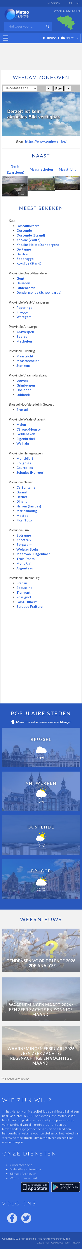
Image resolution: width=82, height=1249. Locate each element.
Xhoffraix (23, 540)
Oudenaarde (26, 288)
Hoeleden (23, 390)
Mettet (22, 516)
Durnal (21, 492)
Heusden (23, 283)
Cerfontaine (25, 487)
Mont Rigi (23, 563)
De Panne (23, 249)
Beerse (21, 336)
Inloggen (53, 3)
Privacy (75, 1242)
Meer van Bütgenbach (33, 554)
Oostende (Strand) (30, 235)
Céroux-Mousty (28, 429)
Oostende (24, 230)
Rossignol (23, 597)
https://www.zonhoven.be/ (45, 141)
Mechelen (24, 341)
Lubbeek (23, 395)
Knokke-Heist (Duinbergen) (37, 245)
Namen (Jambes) (28, 506)
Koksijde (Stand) (28, 263)
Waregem (23, 317)
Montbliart (24, 458)
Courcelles (24, 468)
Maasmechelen (41, 169)
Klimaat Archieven (23, 1173)
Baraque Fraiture (29, 606)
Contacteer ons (21, 1165)
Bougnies (23, 463)
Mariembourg (26, 511)
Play (58, 88)
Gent (20, 278)
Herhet (22, 497)
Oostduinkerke (28, 226)
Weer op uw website (24, 1178)
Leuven (22, 380)
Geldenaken (25, 434)
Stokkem (23, 365)
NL (78, 3)
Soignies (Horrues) (30, 472)
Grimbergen (25, 385)
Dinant (21, 501)
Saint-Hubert (26, 602)
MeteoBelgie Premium (25, 1169)
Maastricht (67, 169)
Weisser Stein (27, 549)
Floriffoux (24, 520)
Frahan (21, 583)
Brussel (22, 410)
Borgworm (24, 544)
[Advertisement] (41, 55)
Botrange (23, 535)
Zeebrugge (25, 259)
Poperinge (24, 307)
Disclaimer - (44, 1242)
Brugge (22, 312)
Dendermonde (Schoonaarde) (38, 292)
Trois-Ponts (25, 559)
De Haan (22, 254)
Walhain (22, 443)
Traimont (23, 592)
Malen (21, 424)
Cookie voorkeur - (61, 1242)
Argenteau (24, 568)
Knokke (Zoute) (28, 240)
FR (70, 3)
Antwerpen (25, 332)
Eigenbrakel (25, 439)
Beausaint (24, 588)
